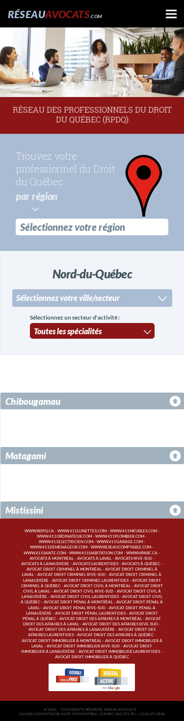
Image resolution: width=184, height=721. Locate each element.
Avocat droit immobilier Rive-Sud (83, 645)
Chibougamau (32, 400)
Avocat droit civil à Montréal (97, 585)
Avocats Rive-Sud (133, 557)
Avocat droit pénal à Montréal (78, 601)
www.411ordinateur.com (64, 535)
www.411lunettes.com (81, 530)
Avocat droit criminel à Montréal (64, 568)
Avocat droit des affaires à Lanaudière (71, 628)
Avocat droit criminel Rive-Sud (71, 574)
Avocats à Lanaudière (45, 563)
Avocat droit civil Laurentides (85, 596)
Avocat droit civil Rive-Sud (83, 590)
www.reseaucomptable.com (121, 546)
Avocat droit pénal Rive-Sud (74, 607)
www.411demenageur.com (58, 546)
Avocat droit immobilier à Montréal (62, 640)
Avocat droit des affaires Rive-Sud (120, 623)
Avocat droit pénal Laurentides (90, 612)
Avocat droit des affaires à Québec (115, 634)
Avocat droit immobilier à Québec (92, 656)
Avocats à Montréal (51, 557)
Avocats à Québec (141, 563)
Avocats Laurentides (95, 563)
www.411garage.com (120, 541)
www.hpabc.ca (142, 552)
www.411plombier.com (119, 535)
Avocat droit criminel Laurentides (90, 579)
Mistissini (24, 509)
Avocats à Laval (94, 557)
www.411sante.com (45, 552)
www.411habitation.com (96, 552)
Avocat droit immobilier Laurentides (119, 650)
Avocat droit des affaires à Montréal (100, 618)
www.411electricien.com (66, 541)
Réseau (55, 14)
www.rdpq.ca (39, 530)
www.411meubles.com (133, 530)
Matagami (25, 454)
